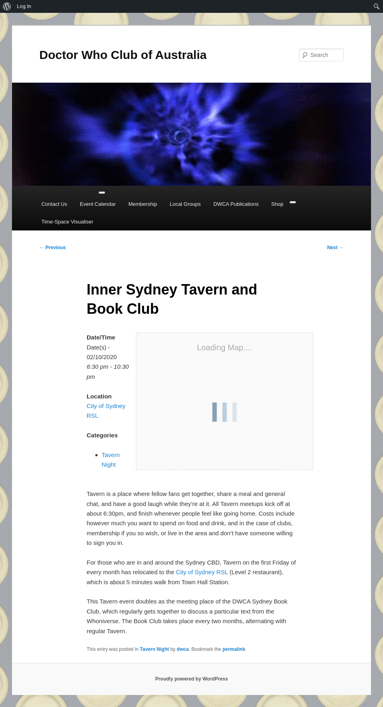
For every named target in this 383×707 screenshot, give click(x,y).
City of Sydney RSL (202, 572)
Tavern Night (154, 649)
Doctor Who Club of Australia (123, 54)
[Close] (293, 202)
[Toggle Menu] (102, 192)
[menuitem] (7, 6)
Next (335, 247)
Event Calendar (98, 204)
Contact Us (54, 204)
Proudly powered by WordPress (191, 679)
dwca (183, 649)
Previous (52, 247)
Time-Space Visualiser (67, 222)
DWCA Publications (236, 204)
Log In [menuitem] (24, 6)
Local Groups (185, 204)
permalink (234, 649)
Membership (142, 204)
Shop (277, 204)
